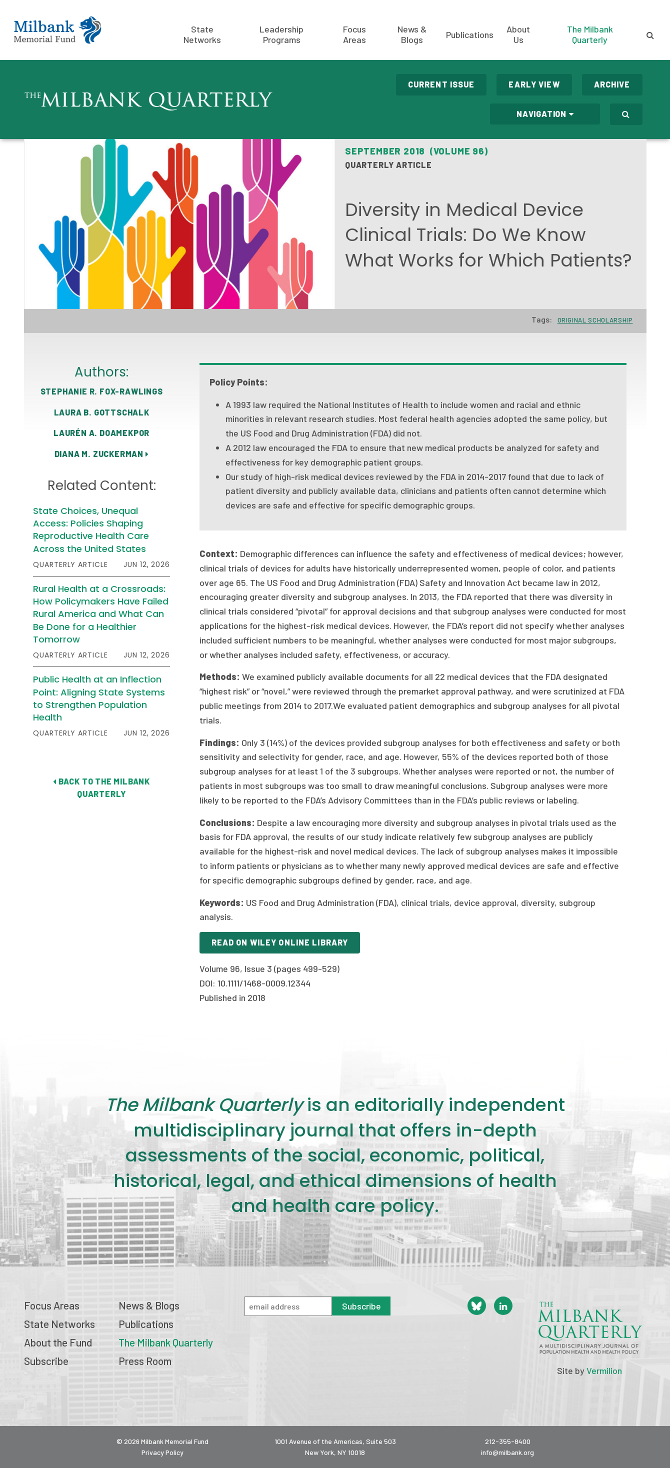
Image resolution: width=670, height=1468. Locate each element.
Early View (534, 84)
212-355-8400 (507, 1441)
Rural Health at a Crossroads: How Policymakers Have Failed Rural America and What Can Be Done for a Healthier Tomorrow (100, 614)
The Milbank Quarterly (590, 34)
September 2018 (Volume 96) (416, 151)
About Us (518, 34)
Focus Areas (354, 34)
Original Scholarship (595, 320)
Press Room (145, 1360)
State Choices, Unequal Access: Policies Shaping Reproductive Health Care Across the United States (91, 529)
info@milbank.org (507, 1452)
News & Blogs (412, 34)
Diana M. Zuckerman (101, 453)
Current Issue (441, 84)
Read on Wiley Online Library (280, 942)
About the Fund (58, 1342)
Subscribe (46, 1360)
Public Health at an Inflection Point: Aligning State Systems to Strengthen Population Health (99, 698)
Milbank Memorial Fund (57, 30)
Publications (470, 35)
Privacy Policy (163, 1452)
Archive (612, 84)
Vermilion (604, 1370)
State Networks (202, 34)
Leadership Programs (282, 34)
